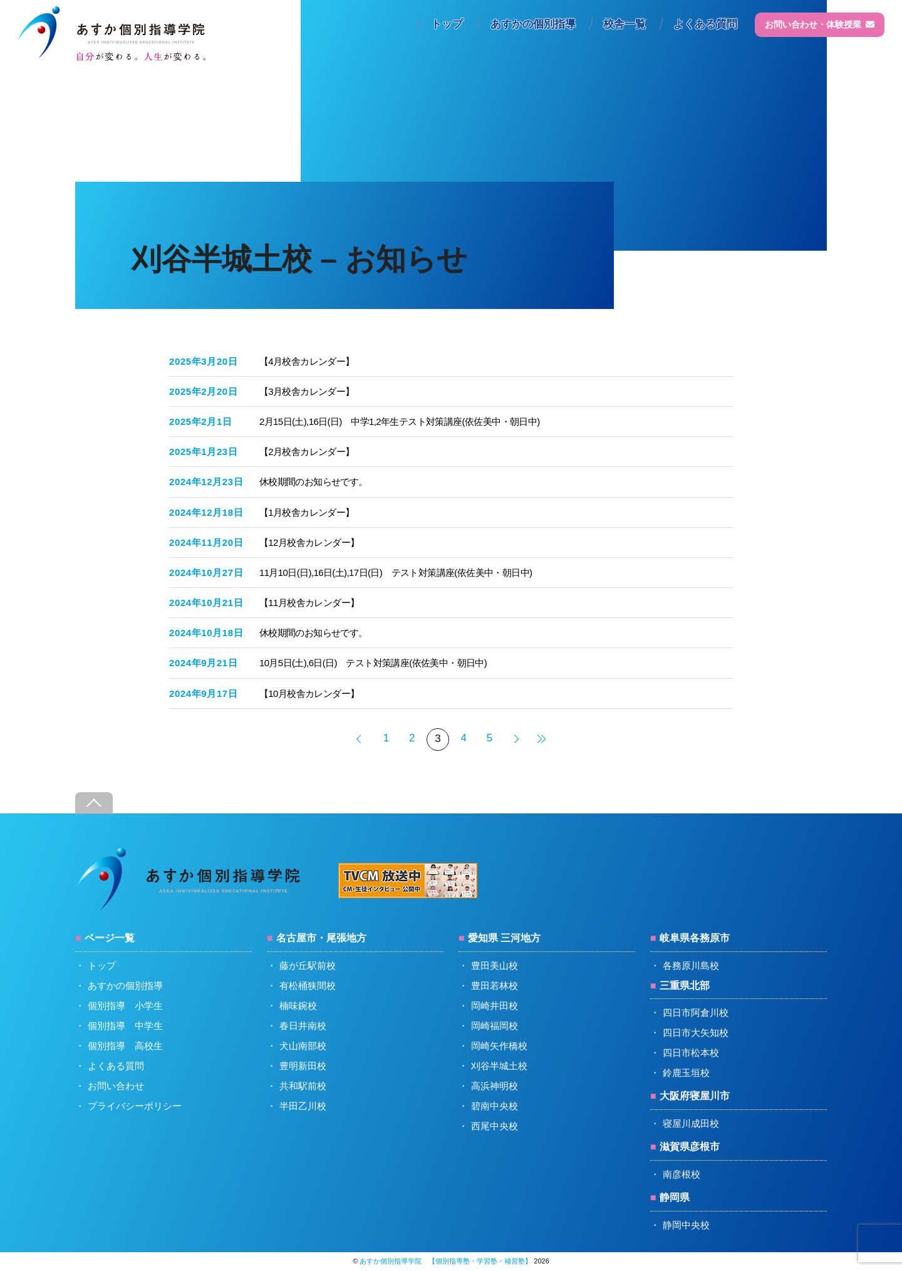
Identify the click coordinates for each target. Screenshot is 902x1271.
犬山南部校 (302, 1045)
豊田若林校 (494, 985)
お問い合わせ (116, 1085)
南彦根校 (681, 1174)
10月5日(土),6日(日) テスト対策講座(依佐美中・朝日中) (373, 662)
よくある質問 (705, 24)
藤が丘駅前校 (307, 965)
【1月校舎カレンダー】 (307, 512)
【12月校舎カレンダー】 (309, 542)
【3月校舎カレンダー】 (307, 391)
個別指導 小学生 (125, 1005)
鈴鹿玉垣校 (686, 1072)
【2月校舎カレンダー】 (307, 451)
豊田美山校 (494, 965)
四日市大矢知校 (695, 1032)
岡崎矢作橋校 (499, 1045)
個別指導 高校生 (125, 1045)
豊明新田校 (302, 1065)
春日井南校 (302, 1025)
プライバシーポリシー (135, 1106)
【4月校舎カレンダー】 (307, 361)
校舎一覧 (624, 24)
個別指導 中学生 (125, 1025)
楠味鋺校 (298, 1005)
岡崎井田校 (494, 1005)
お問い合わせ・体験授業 (819, 24)
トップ (447, 24)
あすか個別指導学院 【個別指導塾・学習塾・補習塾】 (446, 1261)
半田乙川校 (302, 1106)
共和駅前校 (302, 1085)
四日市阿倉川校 (695, 1012)
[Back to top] (94, 803)
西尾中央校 (494, 1126)
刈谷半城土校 (499, 1065)
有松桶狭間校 (307, 985)
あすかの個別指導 (533, 24)
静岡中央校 (686, 1225)
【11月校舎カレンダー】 (309, 602)
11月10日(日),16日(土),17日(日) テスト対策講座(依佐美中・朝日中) (395, 572)
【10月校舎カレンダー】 (309, 693)
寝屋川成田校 (691, 1123)
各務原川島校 (691, 965)
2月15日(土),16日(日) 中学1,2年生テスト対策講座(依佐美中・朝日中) (399, 421)
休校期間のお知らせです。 (313, 481)
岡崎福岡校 (494, 1025)
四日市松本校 (691, 1052)
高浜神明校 (494, 1085)
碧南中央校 (494, 1106)
